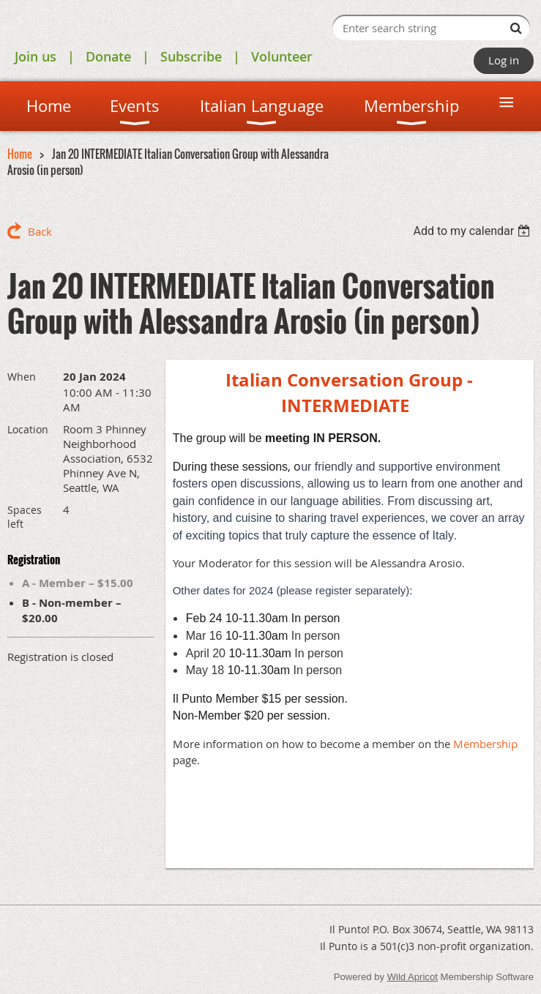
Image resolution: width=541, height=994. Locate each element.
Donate (108, 56)
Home (19, 154)
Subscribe (191, 56)
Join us (35, 56)
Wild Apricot (412, 976)
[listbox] (473, 231)
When (21, 377)
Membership (485, 743)
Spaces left (24, 517)
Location (27, 429)
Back (40, 231)
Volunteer (282, 56)
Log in (503, 60)
